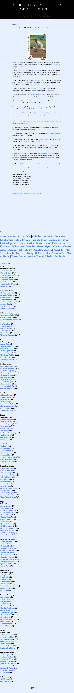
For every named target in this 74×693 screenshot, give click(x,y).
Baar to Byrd (24, 236)
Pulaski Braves (5, 672)
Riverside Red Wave (7, 428)
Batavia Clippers (5, 599)
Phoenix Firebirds (6, 326)
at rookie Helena (37, 94)
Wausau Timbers (5, 535)
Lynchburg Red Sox (7, 453)
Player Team (37, 16)
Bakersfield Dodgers (7, 419)
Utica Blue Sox (5, 621)
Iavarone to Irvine (25, 243)
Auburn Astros (5, 597)
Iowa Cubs (4, 277)
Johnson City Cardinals (8, 663)
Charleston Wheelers (7, 550)
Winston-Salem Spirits (7, 461)
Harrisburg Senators (7, 350)
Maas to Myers (44, 246)
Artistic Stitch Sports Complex (42, 163)
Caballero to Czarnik (42, 236)
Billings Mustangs (6, 635)
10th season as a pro (38, 80)
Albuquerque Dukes (7, 315)
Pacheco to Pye (24, 249)
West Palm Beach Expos (8, 495)
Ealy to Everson (22, 240)
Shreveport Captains (7, 406)
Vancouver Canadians (7, 335)
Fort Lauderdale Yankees (8, 475)
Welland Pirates (5, 626)
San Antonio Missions (7, 404)
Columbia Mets (5, 546)
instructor (30, 193)
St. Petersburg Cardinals (8, 488)
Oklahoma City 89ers (7, 284)
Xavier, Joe (16, 256)
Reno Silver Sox (5, 426)
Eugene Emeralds (6, 581)
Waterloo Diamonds (7, 532)
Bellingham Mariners (7, 575)
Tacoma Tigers (5, 331)
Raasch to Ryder (61, 249)
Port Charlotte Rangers (8, 484)
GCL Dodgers (5, 679)
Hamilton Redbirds (7, 608)
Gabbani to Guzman (59, 240)
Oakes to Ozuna (8, 249)
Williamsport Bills (6, 359)
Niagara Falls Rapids (7, 612)
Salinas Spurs (4, 430)
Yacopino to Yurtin (33, 256)
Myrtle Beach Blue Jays (8, 559)
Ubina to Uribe (42, 253)
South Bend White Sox (8, 528)
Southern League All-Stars (9, 366)
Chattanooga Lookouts (8, 373)
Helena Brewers (5, 643)
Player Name (27, 16)
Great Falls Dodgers (7, 641)
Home (20, 16)
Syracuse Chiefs (5, 304)
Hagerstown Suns (6, 348)
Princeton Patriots (6, 670)
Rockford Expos (6, 526)
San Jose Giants (5, 435)
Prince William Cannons (8, 457)
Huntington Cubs (6, 661)
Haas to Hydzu (7, 243)
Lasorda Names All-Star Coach (36, 169)
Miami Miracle (5, 479)
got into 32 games (23, 121)
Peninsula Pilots (5, 455)
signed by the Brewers (37, 88)
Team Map (46, 16)
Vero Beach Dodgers (7, 493)
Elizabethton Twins (6, 659)
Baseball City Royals (7, 468)
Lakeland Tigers (5, 477)
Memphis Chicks (6, 386)
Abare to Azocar (8, 236)
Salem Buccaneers (6, 459)
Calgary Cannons (6, 317)
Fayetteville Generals (7, 552)
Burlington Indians (6, 657)
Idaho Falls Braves (6, 646)
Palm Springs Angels (7, 424)
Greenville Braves (6, 377)
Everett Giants (5, 584)
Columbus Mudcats (7, 375)
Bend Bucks (4, 577)
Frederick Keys (5, 448)
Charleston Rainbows (7, 548)
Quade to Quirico (43, 249)
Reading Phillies (5, 357)
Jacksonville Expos (6, 379)
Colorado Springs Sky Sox (9, 319)
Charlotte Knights (6, 370)
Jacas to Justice (43, 243)
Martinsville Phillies (6, 668)
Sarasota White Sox (6, 490)
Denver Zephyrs (5, 273)
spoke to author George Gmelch (35, 101)
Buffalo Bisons (5, 271)
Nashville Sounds (6, 282)
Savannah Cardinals (7, 561)
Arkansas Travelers (6, 395)
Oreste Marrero (17, 62)
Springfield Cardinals (7, 530)
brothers (26, 193)
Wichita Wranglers (6, 410)
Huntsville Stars (5, 384)
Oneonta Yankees (6, 615)
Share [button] (13, 191)
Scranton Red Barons (7, 295)
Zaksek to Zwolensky (54, 256)
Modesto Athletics (6, 422)
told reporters (45, 139)
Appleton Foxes (5, 506)
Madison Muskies (6, 519)
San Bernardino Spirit (7, 433)
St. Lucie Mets (5, 486)
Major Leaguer (37, 193)
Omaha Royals (5, 286)
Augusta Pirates (5, 544)
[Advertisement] (37, 211)
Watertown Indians (6, 623)
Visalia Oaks (4, 439)
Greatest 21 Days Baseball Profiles (32, 7)
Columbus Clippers (7, 293)
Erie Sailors (4, 604)
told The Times (35, 70)
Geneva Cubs (4, 606)
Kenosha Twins (5, 517)
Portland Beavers (6, 328)
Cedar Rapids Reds (6, 513)
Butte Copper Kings (7, 637)
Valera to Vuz (58, 253)
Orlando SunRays (6, 388)
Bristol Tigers (4, 655)
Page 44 (30, 171)
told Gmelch (25, 109)
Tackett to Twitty (24, 253)
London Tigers (5, 353)
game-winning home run (53, 133)
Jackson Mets (4, 399)
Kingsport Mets (5, 666)
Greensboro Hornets (7, 557)
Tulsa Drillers (4, 408)
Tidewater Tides (5, 306)
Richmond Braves (6, 299)
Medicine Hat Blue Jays (8, 648)
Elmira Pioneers (5, 601)
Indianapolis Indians (7, 275)
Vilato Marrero (49, 90)
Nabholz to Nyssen (61, 246)
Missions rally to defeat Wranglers (42, 167)
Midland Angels (5, 402)
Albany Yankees (5, 344)
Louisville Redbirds (6, 279)
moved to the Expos (45, 113)
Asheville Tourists (6, 541)
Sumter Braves (5, 566)
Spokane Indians (6, 588)
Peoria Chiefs (4, 521)
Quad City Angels (6, 524)
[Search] (61, 4)
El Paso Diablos (5, 397)
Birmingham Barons (7, 368)
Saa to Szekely (7, 253)
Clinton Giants (5, 515)
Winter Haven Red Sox (8, 497)
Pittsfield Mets (5, 617)
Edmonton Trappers (7, 322)
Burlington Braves (6, 510)
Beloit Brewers (19, 193)
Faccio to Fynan (39, 240)
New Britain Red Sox (7, 355)
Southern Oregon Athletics (9, 586)
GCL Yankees (4, 681)
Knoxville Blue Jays (6, 382)
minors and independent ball (46, 153)
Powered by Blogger (37, 688)
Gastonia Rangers (6, 555)
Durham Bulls (5, 446)
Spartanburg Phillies (7, 564)
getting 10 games (48, 145)
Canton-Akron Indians (8, 346)
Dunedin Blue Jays (6, 473)
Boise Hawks (4, 579)
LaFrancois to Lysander (23, 246)
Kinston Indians (5, 450)
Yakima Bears (4, 590)
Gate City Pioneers (6, 639)
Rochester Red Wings (7, 302)
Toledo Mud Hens (6, 308)
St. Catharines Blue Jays (8, 619)
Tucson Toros (5, 333)
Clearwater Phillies (6, 470)
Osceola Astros (5, 481)
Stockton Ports (5, 437)
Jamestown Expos (6, 610)
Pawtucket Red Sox (7, 297)
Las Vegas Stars (5, 324)
